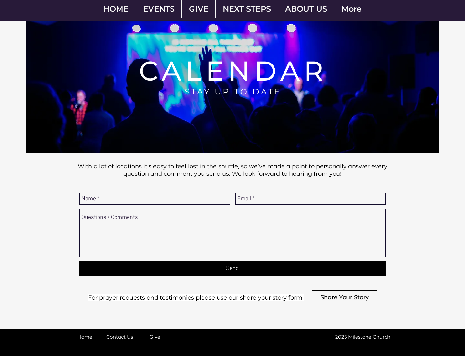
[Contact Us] (119, 336)
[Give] (154, 336)
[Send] (232, 268)
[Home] (85, 336)
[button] (342, 336)
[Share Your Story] (344, 297)
